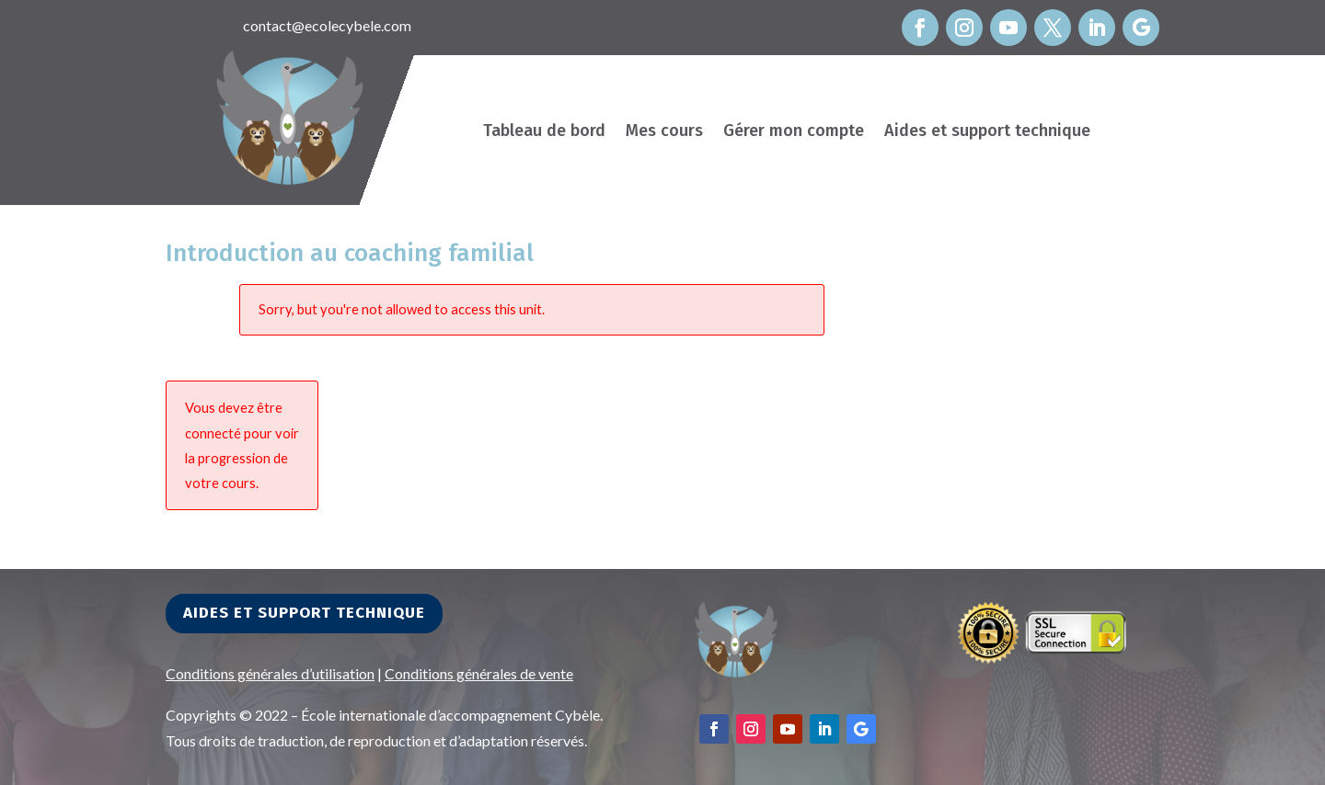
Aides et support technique (987, 132)
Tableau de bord (544, 132)
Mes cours (664, 132)
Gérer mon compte (793, 132)
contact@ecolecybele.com (327, 25)
